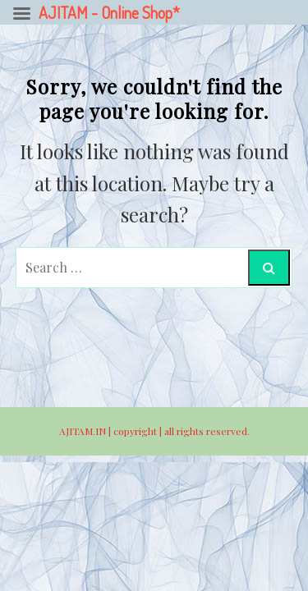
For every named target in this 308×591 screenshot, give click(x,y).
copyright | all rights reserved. (181, 431)
